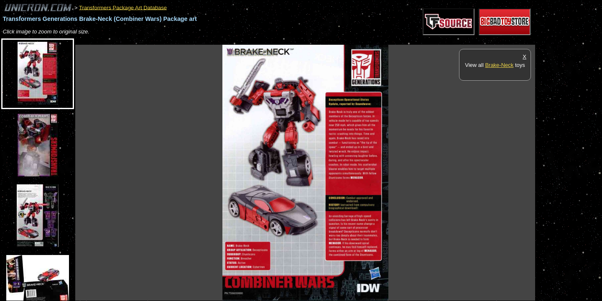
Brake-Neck (499, 65)
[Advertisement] (227, 40)
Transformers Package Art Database (123, 7)
